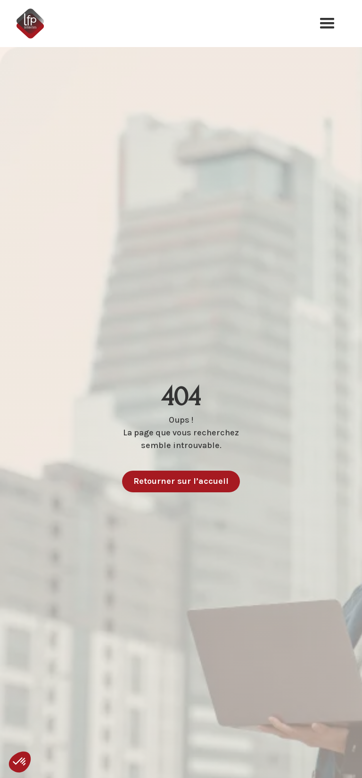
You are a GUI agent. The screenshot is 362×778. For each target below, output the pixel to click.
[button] (327, 23)
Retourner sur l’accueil (181, 481)
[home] (36, 23)
